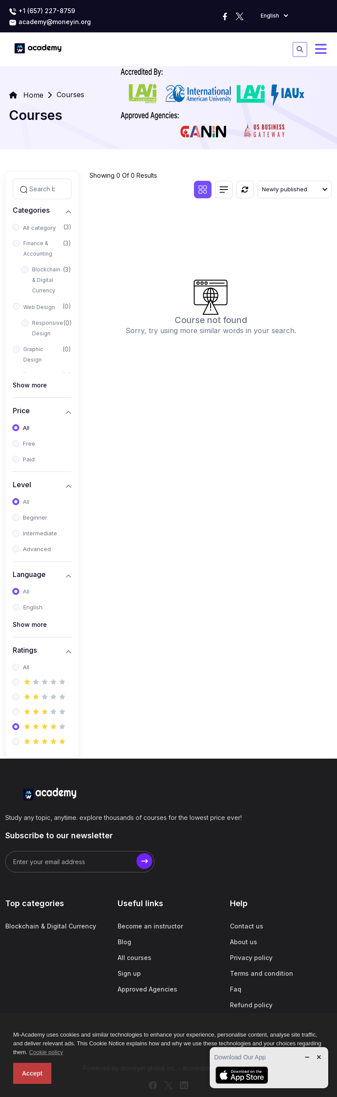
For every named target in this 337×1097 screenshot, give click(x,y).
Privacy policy (251, 957)
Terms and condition (261, 973)
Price (21, 411)
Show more (30, 385)
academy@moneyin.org (50, 22)
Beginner (35, 517)
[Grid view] (203, 189)
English (33, 607)
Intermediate (40, 533)
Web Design (39, 307)
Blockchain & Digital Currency (46, 280)
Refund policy (251, 1005)
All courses (134, 957)
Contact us (246, 926)
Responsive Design (47, 328)
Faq (235, 989)
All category (39, 227)
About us (243, 942)
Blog (124, 942)
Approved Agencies (147, 989)
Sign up (129, 973)
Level (22, 485)
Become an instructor (150, 926)
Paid (29, 459)
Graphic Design (33, 354)
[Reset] (245, 189)
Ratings (25, 650)
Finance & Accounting (37, 248)
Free (29, 443)
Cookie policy (46, 1052)
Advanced (37, 548)
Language (29, 574)
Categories (31, 210)
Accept (32, 1073)
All (26, 427)
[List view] (224, 189)
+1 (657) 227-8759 (42, 11)
